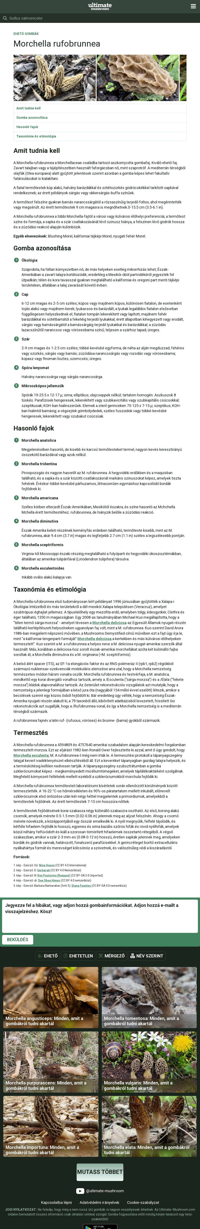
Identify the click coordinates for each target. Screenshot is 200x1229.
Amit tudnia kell (28, 108)
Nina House (47, 865)
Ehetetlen (81, 955)
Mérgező (115, 955)
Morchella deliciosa (109, 623)
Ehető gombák (26, 34)
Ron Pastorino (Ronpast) (53, 875)
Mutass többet (100, 1173)
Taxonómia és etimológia (36, 136)
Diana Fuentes (81, 885)
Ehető (51, 955)
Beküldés (17, 939)
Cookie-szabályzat (143, 1203)
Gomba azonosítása (32, 118)
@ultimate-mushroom (100, 1192)
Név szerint (149, 955)
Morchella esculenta (31, 755)
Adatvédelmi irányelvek (99, 1203)
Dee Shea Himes (49, 880)
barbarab (43, 870)
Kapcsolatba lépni (56, 1203)
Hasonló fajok (27, 127)
